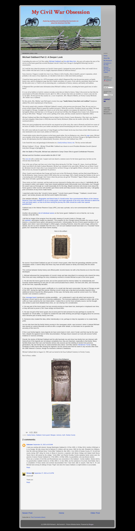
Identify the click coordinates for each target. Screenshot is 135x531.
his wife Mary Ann (70, 61)
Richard (29, 473)
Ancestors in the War (107, 63)
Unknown (30, 444)
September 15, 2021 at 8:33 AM (43, 444)
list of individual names (46, 213)
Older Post (95, 513)
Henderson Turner (84, 345)
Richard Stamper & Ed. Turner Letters (107, 69)
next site (28, 159)
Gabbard (38, 435)
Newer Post (27, 513)
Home (61, 513)
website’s (28, 220)
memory (58, 435)
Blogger (91, 524)
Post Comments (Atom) (38, 517)
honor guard (46, 435)
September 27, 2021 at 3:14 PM (44, 473)
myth (63, 435)
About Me (107, 58)
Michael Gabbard (55, 61)
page (88, 135)
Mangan (53, 435)
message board (31, 297)
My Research (108, 60)
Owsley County (70, 435)
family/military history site (66, 143)
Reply (28, 467)
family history (31, 435)
